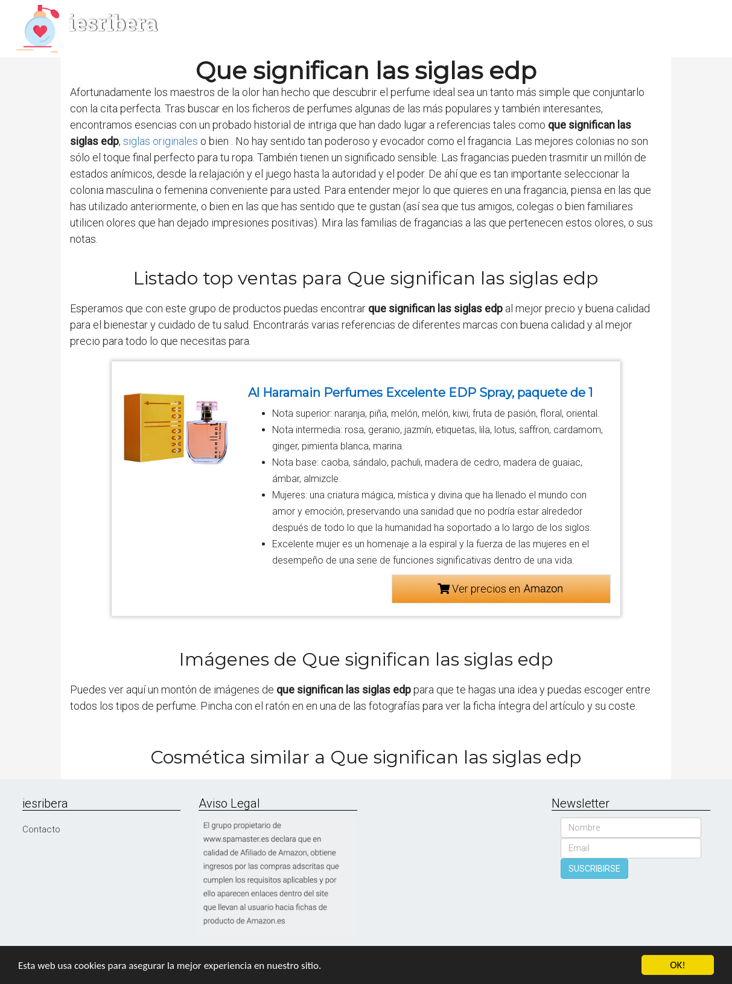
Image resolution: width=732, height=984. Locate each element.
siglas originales (160, 141)
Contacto (41, 829)
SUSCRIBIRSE (594, 868)
